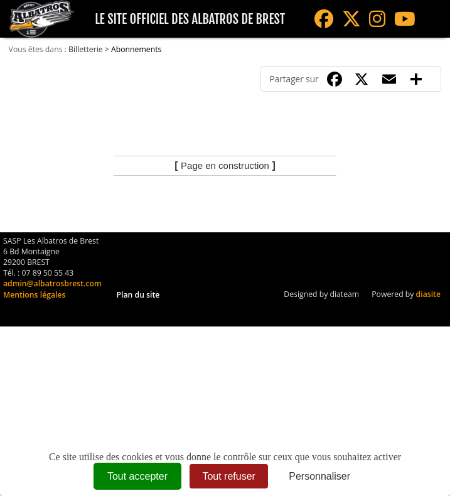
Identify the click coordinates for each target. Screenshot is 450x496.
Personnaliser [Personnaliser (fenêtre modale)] (319, 476)
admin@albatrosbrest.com (52, 283)
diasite (428, 294)
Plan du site (138, 294)
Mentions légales (34, 294)
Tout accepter (137, 476)
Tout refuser (228, 476)
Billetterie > (89, 49)
